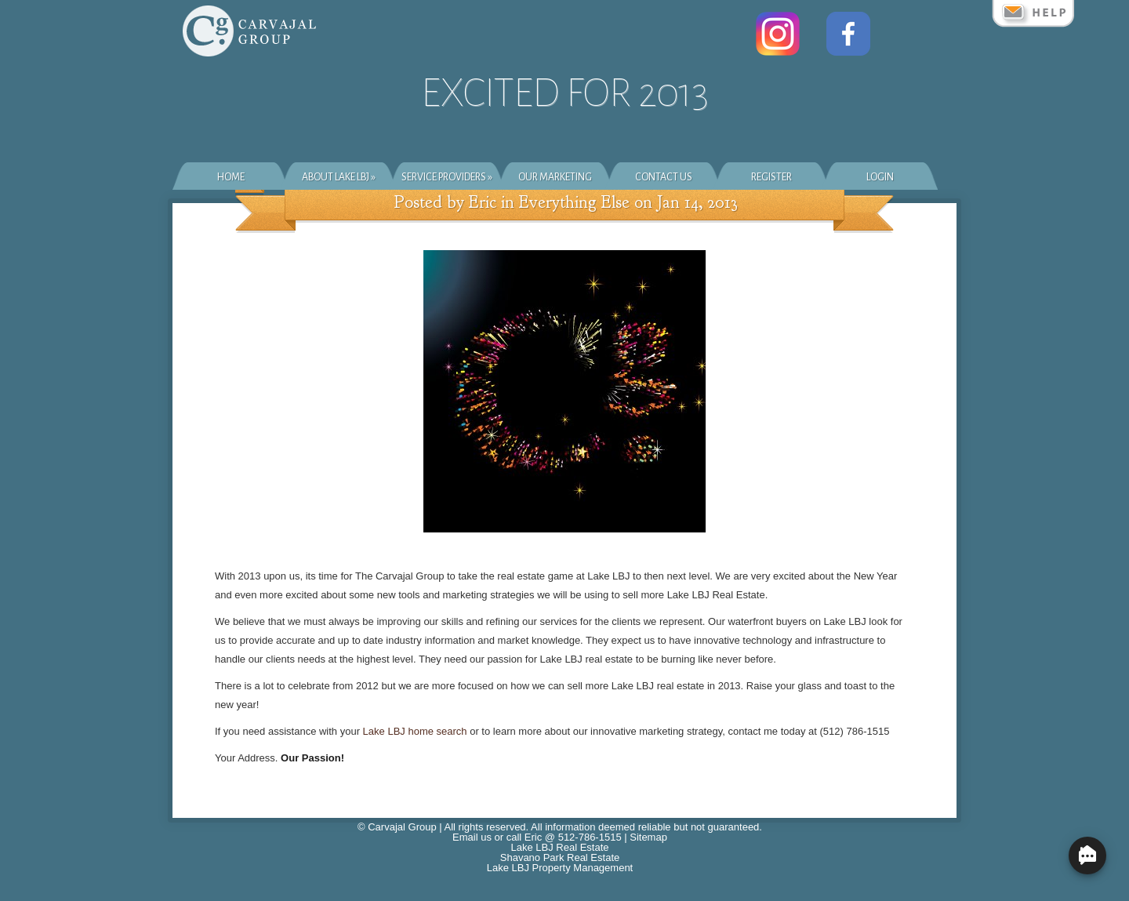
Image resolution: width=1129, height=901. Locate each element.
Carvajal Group (402, 827)
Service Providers (446, 177)
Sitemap (648, 837)
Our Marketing (555, 177)
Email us (472, 837)
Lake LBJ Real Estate (559, 847)
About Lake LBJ (339, 177)
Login (880, 177)
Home (231, 177)
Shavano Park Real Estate (559, 857)
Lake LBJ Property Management (560, 868)
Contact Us (663, 177)
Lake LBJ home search (415, 731)
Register (771, 177)
